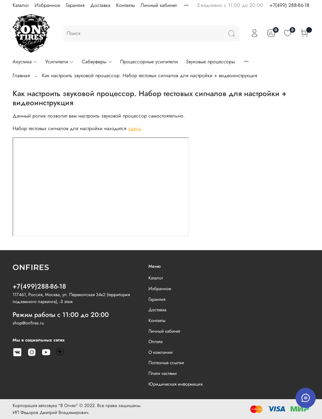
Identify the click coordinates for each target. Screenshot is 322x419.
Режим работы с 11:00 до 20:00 (61, 314)
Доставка (100, 5)
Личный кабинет (159, 5)
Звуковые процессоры (210, 61)
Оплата (155, 341)
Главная (21, 75)
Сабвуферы (97, 61)
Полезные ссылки (166, 362)
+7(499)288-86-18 (39, 286)
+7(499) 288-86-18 (289, 5)
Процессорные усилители (149, 61)
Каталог (21, 5)
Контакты (125, 5)
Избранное (47, 5)
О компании (160, 352)
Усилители (59, 61)
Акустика (25, 61)
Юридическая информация (175, 384)
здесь (134, 128)
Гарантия (75, 5)
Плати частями (162, 373)
